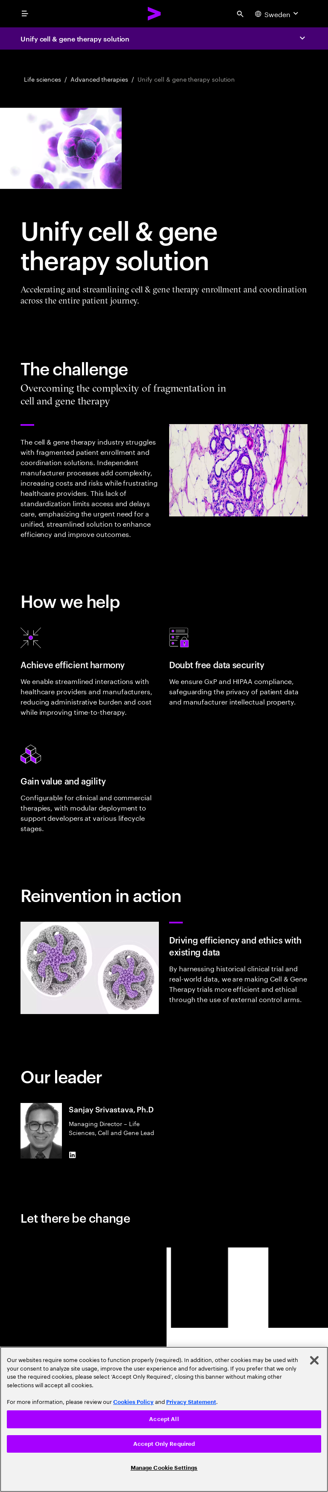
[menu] (25, 13)
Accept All (164, 1419)
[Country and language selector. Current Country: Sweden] (278, 13)
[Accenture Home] (154, 13)
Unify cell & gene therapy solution (74, 38)
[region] (164, 1419)
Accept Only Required (164, 1444)
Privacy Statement (191, 1402)
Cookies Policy (133, 1402)
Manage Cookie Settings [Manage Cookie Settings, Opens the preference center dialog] (164, 1468)
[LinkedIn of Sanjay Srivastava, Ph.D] (72, 1155)
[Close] (314, 1360)
